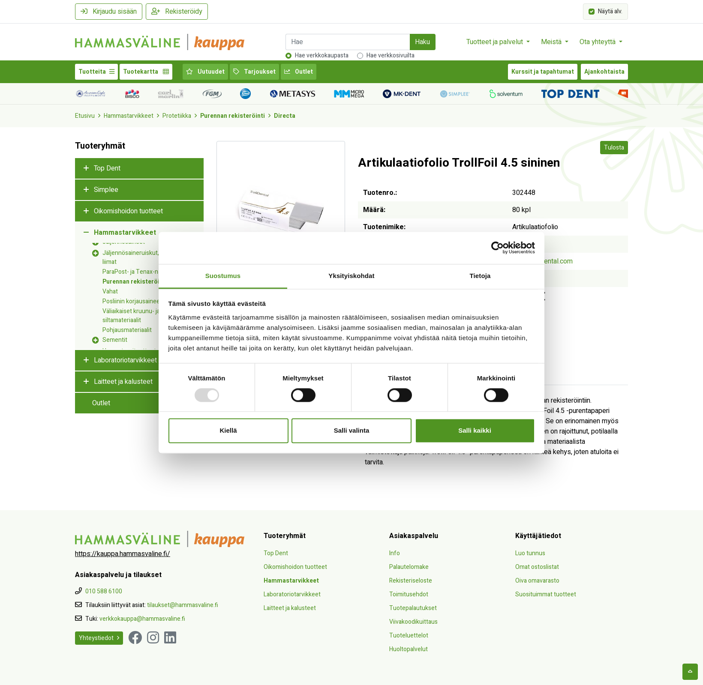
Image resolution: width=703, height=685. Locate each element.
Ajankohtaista (604, 71)
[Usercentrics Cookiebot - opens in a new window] (497, 247)
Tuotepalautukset (413, 608)
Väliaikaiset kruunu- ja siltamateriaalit (131, 316)
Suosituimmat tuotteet (545, 594)
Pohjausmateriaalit (127, 330)
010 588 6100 (103, 591)
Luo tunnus (530, 553)
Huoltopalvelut (408, 649)
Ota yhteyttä (598, 42)
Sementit (114, 339)
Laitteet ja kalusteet (123, 382)
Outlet (298, 71)
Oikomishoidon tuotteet (128, 211)
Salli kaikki (474, 430)
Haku (422, 42)
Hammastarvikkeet (128, 115)
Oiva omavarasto (537, 580)
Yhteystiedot (99, 638)
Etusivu (85, 115)
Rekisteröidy (176, 11)
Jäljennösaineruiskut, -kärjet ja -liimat (144, 257)
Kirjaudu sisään (109, 11)
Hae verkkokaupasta (321, 55)
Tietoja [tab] (480, 275)
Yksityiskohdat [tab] (351, 275)
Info (394, 553)
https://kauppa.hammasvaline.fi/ (122, 554)
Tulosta (614, 147)
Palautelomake (409, 566)
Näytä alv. (610, 11)
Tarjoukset (254, 71)
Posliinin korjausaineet (132, 301)
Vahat (110, 291)
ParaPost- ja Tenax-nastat (136, 271)
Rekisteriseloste (410, 580)
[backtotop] (690, 672)
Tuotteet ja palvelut (495, 42)
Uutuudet (205, 71)
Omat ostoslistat (537, 566)
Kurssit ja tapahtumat (542, 71)
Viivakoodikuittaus (413, 621)
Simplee (106, 190)
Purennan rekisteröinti (232, 115)
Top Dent (107, 168)
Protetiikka (176, 115)
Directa (284, 115)
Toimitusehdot (408, 594)
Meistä (552, 42)
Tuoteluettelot (408, 635)
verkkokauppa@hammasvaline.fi (142, 618)
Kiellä (228, 430)
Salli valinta (352, 430)
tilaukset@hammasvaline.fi (182, 605)
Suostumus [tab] (223, 275)
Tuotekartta (146, 71)
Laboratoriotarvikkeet (125, 360)
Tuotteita (96, 71)
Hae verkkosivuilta (391, 55)
